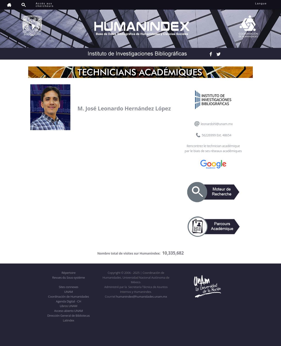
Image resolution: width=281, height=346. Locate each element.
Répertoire (68, 273)
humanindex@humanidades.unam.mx (141, 296)
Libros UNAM (68, 306)
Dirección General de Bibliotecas (68, 315)
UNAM (68, 292)
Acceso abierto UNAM (68, 311)
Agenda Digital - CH (68, 301)
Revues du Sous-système (68, 277)
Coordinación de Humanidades (68, 296)
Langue (266, 3)
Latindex (68, 320)
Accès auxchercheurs (45, 4)
